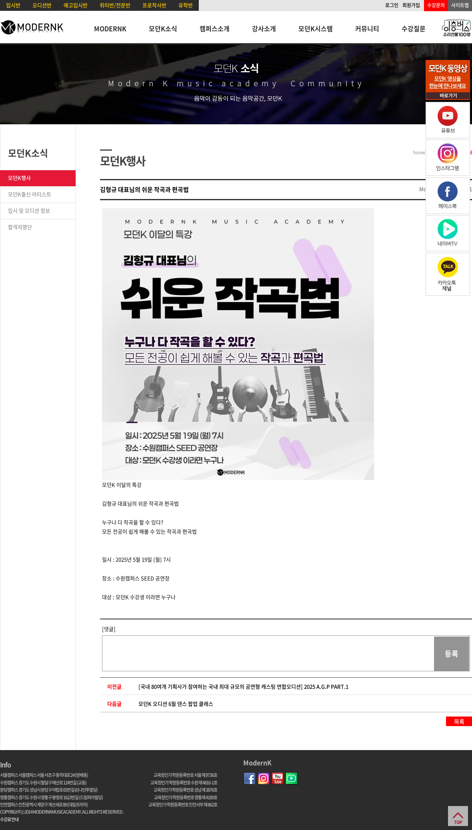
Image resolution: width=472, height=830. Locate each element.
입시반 (13, 5)
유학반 (185, 5)
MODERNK (110, 28)
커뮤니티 (367, 28)
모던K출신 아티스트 (29, 194)
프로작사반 (154, 5)
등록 (451, 653)
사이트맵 (460, 5)
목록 (459, 721)
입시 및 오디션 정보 (29, 210)
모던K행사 (19, 177)
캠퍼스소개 (215, 28)
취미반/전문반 (115, 5)
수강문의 (436, 5)
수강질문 (414, 28)
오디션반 (42, 5)
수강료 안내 (9, 819)
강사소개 (264, 28)
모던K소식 (163, 28)
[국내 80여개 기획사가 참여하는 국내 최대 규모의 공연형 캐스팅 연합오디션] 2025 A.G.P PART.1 (243, 686)
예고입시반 (76, 5)
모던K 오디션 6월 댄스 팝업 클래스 (175, 703)
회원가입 (411, 5)
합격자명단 (20, 227)
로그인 (391, 5)
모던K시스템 (315, 28)
